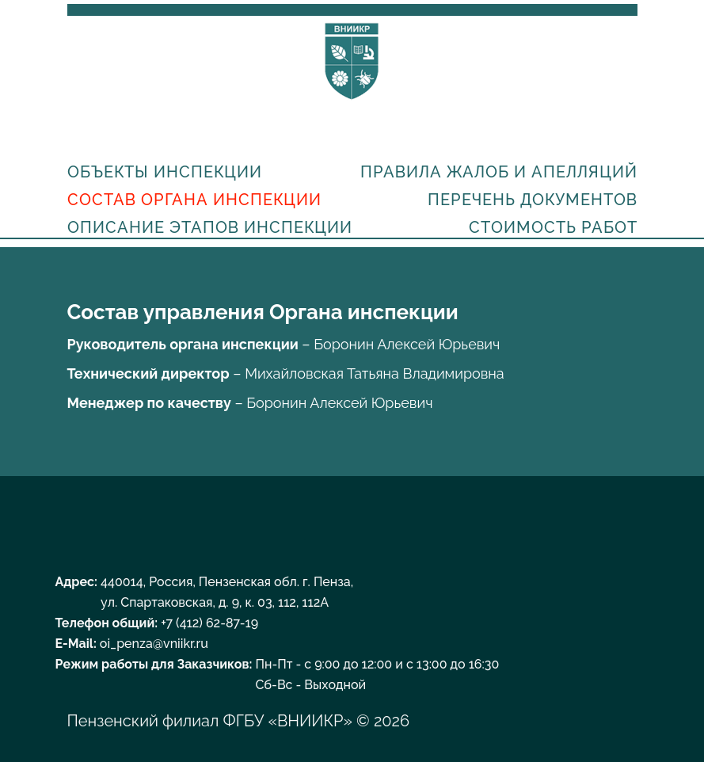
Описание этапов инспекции (209, 227)
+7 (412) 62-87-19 (209, 623)
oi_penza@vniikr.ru (154, 643)
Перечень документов (532, 199)
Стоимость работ (553, 227)
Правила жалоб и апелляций (498, 171)
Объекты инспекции (164, 171)
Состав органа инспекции (194, 199)
